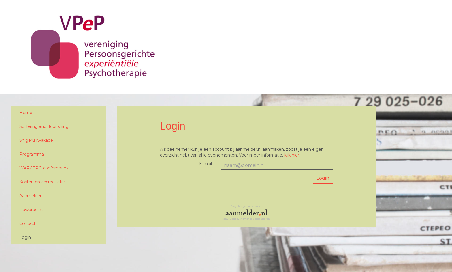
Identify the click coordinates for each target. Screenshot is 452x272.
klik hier (291, 155)
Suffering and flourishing (44, 126)
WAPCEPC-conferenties (43, 168)
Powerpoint (31, 209)
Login (25, 237)
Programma (31, 154)
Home (25, 112)
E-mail (205, 163)
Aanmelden (31, 195)
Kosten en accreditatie (42, 182)
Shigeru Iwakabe (36, 140)
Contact (27, 223)
